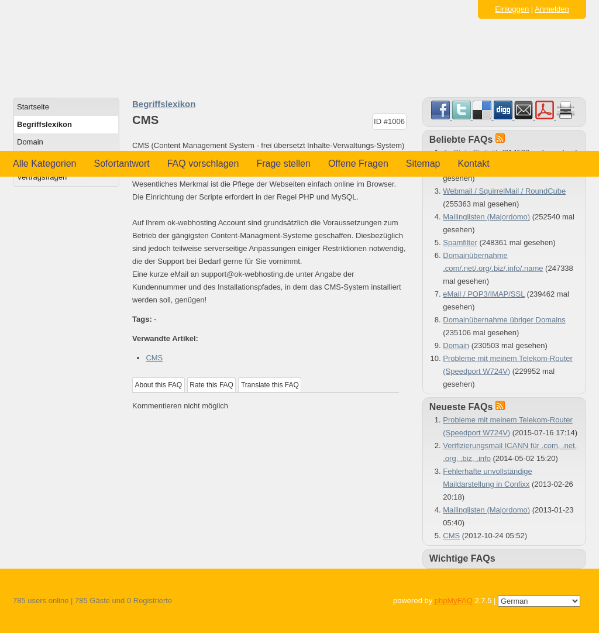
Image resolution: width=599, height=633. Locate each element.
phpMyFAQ (454, 600)
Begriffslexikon (44, 124)
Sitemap (423, 163)
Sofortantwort (122, 163)
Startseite (33, 106)
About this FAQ (159, 385)
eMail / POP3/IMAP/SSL (484, 294)
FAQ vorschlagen (203, 163)
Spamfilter (460, 242)
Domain (30, 141)
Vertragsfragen (42, 177)
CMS (154, 357)
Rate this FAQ (211, 385)
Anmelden (552, 9)
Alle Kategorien (45, 163)
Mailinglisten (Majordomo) (486, 216)
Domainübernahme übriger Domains (504, 319)
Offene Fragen (358, 163)
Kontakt (474, 163)
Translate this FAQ (270, 385)
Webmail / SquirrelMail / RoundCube (504, 191)
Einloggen (512, 9)
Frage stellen (283, 163)
